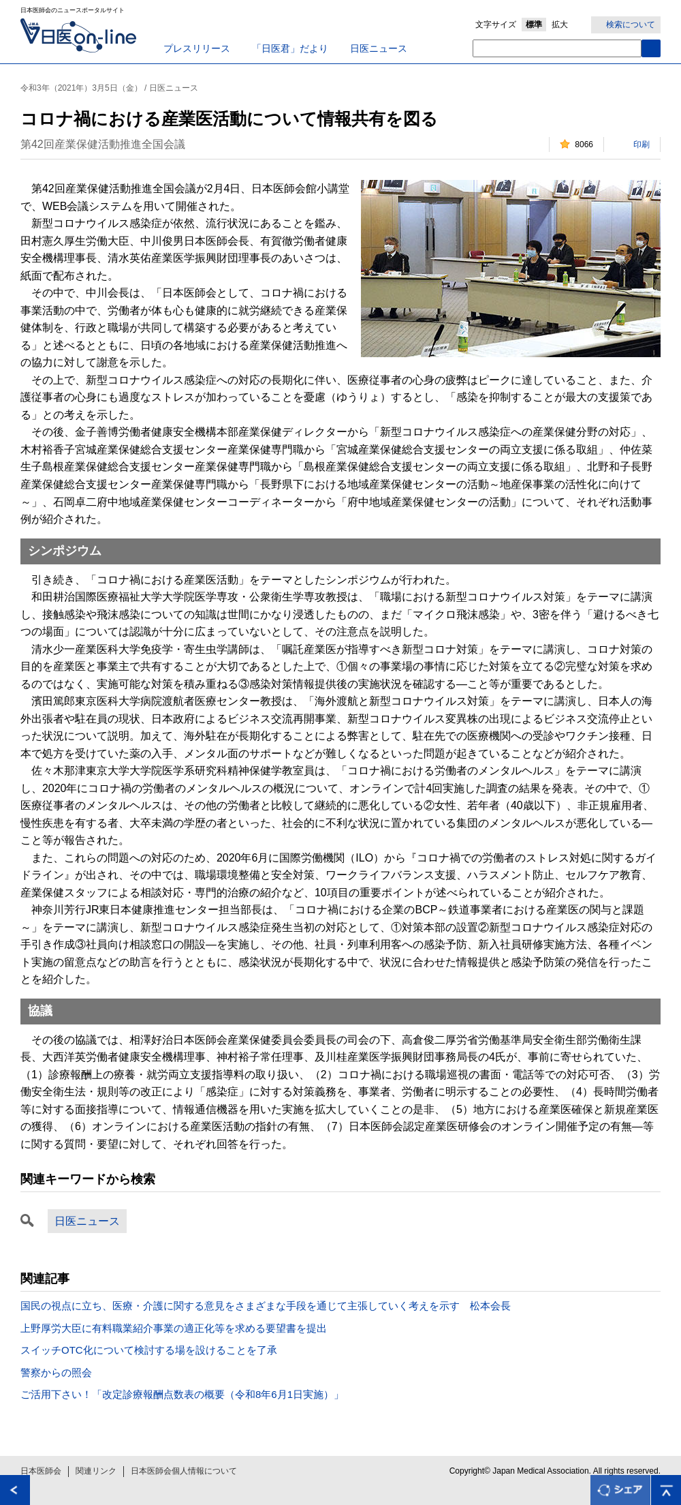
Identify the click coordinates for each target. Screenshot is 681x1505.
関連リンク (96, 1471)
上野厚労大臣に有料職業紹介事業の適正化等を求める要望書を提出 (173, 1328)
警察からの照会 (56, 1372)
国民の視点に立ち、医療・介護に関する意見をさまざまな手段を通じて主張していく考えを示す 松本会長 (265, 1305)
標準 (534, 24)
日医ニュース (378, 48)
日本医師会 (40, 1471)
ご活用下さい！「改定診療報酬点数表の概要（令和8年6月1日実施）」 (182, 1394)
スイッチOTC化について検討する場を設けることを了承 (148, 1350)
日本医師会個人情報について (184, 1471)
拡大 (560, 24)
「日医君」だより (290, 48)
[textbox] (557, 48)
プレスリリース (196, 48)
